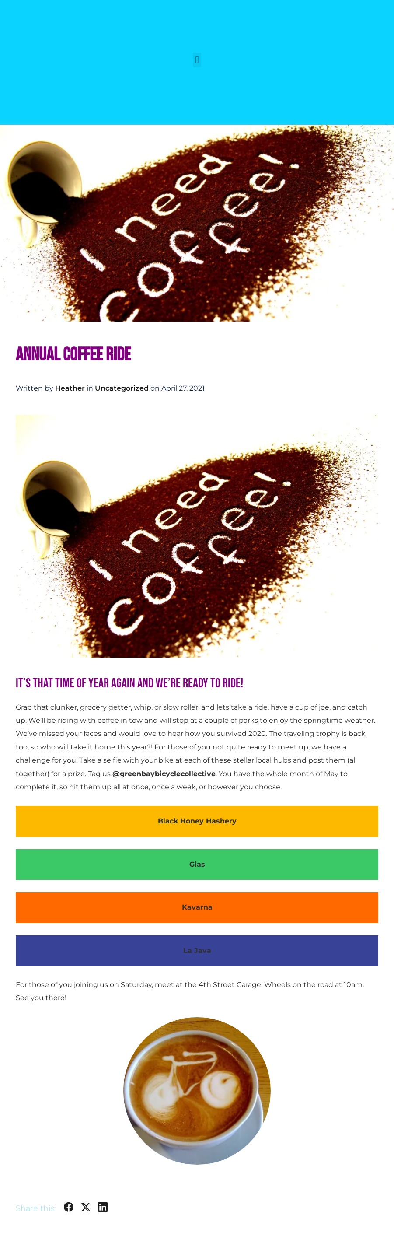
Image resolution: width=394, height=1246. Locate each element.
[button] (197, 60)
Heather (70, 388)
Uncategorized (122, 388)
